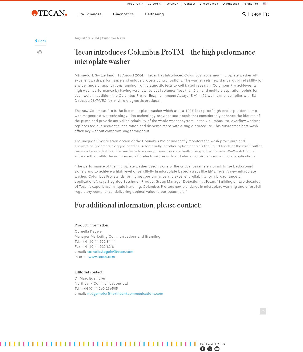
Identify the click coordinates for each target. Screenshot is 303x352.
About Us (135, 3)
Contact (189, 3)
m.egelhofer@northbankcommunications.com (125, 294)
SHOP (256, 14)
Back (40, 41)
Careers (155, 3)
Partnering (251, 3)
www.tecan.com (102, 257)
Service (173, 3)
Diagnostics (231, 3)
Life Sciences (209, 3)
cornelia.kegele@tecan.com (110, 252)
